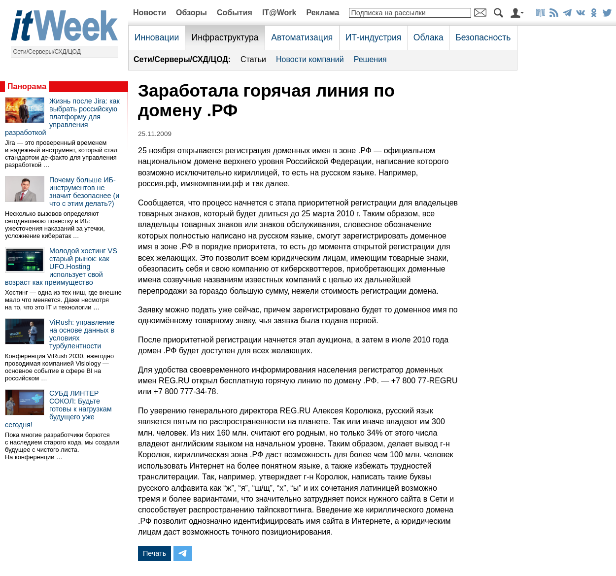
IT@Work (279, 12)
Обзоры (191, 12)
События (234, 12)
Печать (154, 553)
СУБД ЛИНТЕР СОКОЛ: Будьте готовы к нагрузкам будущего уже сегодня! (58, 409)
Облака (428, 37)
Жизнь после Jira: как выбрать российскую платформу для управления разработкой (62, 116)
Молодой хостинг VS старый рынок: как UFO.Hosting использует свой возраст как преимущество (61, 266)
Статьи (253, 59)
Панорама (26, 86)
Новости (149, 12)
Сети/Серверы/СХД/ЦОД (47, 51)
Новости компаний (310, 59)
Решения (370, 59)
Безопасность (483, 37)
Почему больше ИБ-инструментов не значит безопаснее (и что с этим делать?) (84, 191)
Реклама (322, 12)
